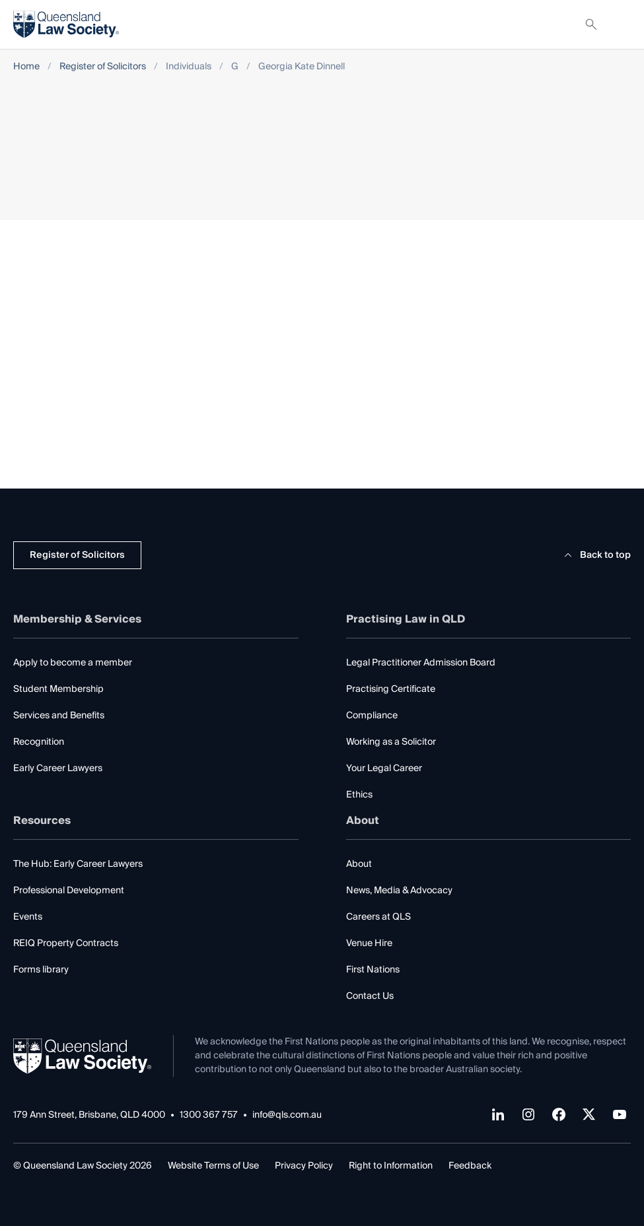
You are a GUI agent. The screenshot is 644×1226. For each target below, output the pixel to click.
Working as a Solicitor (391, 742)
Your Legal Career (384, 768)
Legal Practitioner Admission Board (420, 663)
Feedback (469, 1166)
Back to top (595, 555)
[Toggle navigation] (620, 24)
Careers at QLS (378, 917)
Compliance (372, 716)
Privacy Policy (304, 1166)
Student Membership (58, 689)
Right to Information (391, 1166)
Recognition (38, 742)
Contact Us (370, 996)
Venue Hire (369, 943)
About (359, 864)
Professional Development (68, 891)
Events (27, 917)
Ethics (359, 795)
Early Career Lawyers (57, 768)
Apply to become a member (72, 663)
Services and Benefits (58, 716)
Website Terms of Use (213, 1166)
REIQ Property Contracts (65, 943)
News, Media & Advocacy (399, 891)
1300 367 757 (209, 1115)
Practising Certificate (390, 689)
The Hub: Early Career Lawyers (78, 864)
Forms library (41, 970)
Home (26, 67)
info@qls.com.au (287, 1115)
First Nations (373, 970)
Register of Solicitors (102, 67)
